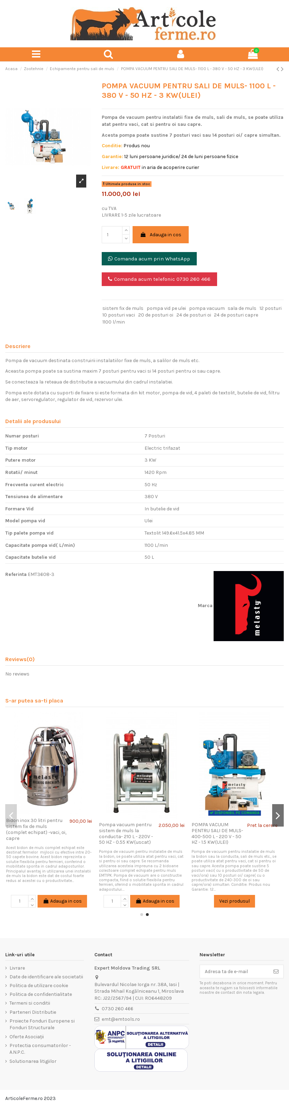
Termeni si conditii (29, 1003)
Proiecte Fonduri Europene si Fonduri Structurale (42, 1024)
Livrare (17, 968)
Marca (205, 606)
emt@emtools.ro (121, 1019)
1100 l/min (113, 322)
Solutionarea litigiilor (32, 1061)
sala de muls (242, 308)
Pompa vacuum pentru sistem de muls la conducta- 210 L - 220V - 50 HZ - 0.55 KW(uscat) (129, 833)
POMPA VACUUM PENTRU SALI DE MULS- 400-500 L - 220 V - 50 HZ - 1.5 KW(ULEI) (220, 833)
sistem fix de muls (122, 308)
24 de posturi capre (236, 315)
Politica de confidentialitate (40, 994)
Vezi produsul (237, 901)
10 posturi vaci (118, 315)
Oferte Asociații (26, 1037)
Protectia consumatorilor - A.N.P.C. (40, 1049)
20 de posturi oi (155, 315)
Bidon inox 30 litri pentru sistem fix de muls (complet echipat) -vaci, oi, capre (39, 829)
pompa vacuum (207, 308)
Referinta (16, 574)
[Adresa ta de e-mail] (234, 971)
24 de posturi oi (193, 315)
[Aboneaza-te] (276, 971)
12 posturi (271, 308)
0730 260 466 (117, 1009)
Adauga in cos (160, 235)
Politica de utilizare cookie (38, 986)
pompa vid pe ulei (166, 308)
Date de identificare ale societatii (46, 977)
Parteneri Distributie (32, 1012)
